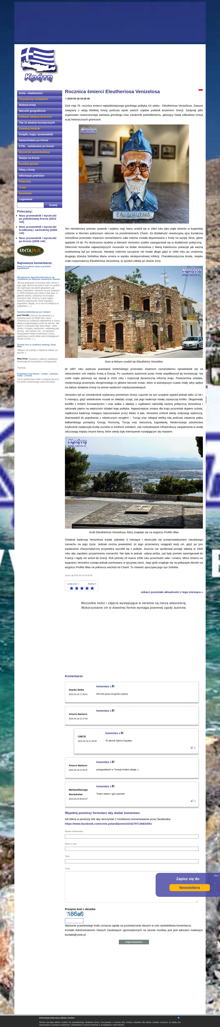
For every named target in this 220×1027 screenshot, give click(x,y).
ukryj (216, 875)
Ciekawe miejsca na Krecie (35, 116)
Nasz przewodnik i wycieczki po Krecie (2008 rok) (37, 239)
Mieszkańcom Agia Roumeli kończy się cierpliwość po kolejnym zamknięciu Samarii (38, 278)
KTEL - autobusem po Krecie (36, 146)
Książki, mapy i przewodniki (36, 134)
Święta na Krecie (29, 157)
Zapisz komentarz (133, 942)
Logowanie (25, 199)
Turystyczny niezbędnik (33, 99)
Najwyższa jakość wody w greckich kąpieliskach (34, 267)
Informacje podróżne (31, 175)
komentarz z (105, 686)
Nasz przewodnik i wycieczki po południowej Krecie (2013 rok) (37, 218)
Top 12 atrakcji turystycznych (37, 122)
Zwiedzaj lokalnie (29, 128)
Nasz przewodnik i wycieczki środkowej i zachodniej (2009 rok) (38, 230)
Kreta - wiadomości (30, 93)
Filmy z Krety (27, 169)
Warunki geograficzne (32, 110)
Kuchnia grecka (28, 163)
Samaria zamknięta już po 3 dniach (34, 312)
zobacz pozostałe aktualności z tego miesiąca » (172, 592)
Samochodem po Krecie (33, 140)
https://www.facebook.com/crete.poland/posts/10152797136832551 (108, 823)
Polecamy (25, 181)
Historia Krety (27, 104)
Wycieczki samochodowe (34, 152)
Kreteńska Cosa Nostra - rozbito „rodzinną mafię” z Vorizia (37, 375)
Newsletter (25, 193)
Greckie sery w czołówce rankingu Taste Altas (36, 345)
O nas (22, 187)
